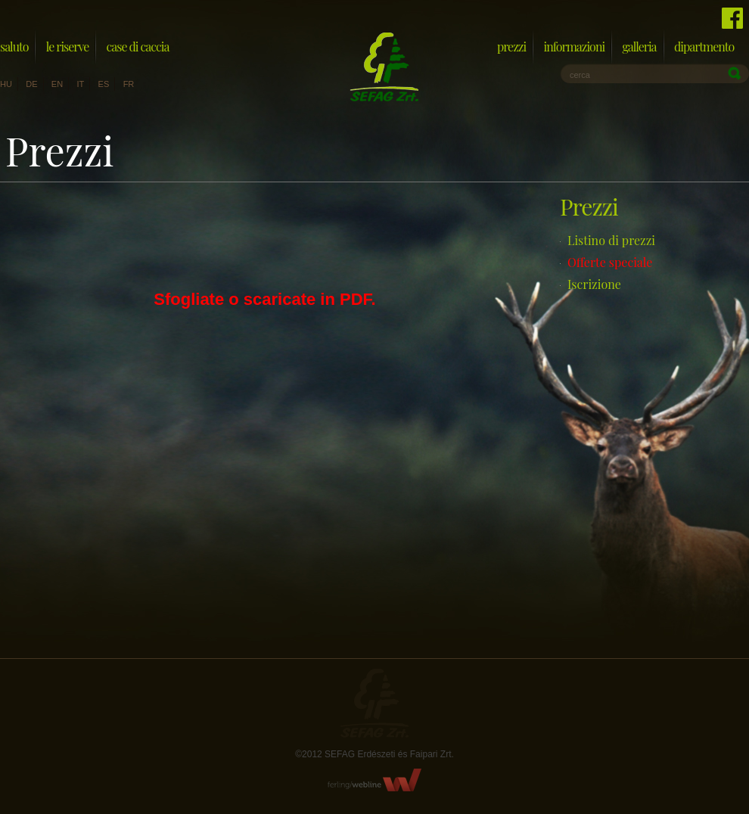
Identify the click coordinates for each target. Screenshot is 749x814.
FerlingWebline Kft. (375, 780)
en (57, 84)
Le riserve (67, 46)
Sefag (374, 703)
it (80, 84)
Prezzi (511, 46)
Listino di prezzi (611, 240)
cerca (580, 74)
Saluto (14, 46)
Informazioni (573, 46)
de (31, 84)
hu (6, 84)
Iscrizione (594, 284)
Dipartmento (704, 46)
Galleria (639, 46)
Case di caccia (138, 46)
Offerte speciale (609, 262)
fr (129, 84)
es (104, 84)
